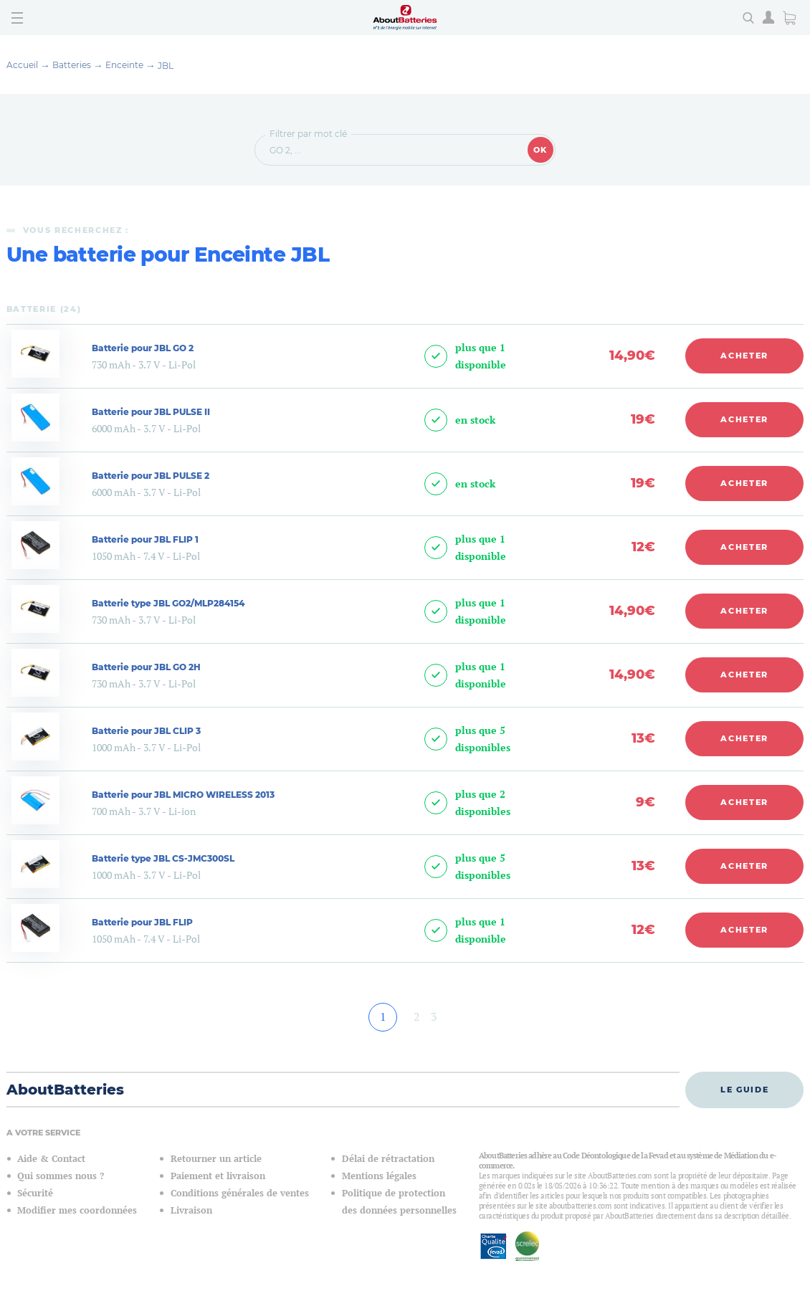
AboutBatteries (65, 1089)
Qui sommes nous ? (60, 1176)
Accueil (22, 64)
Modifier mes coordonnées (77, 1210)
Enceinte (124, 64)
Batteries (71, 64)
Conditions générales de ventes (240, 1193)
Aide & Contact (51, 1159)
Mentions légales (379, 1176)
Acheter (744, 356)
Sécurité (35, 1193)
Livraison (191, 1210)
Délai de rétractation (388, 1159)
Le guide (744, 1090)
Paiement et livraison (218, 1176)
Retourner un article (216, 1159)
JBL (165, 65)
